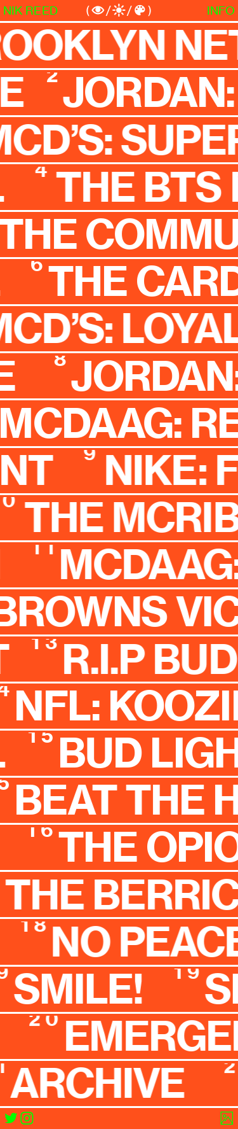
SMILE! (81, 989)
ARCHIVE (100, 1083)
